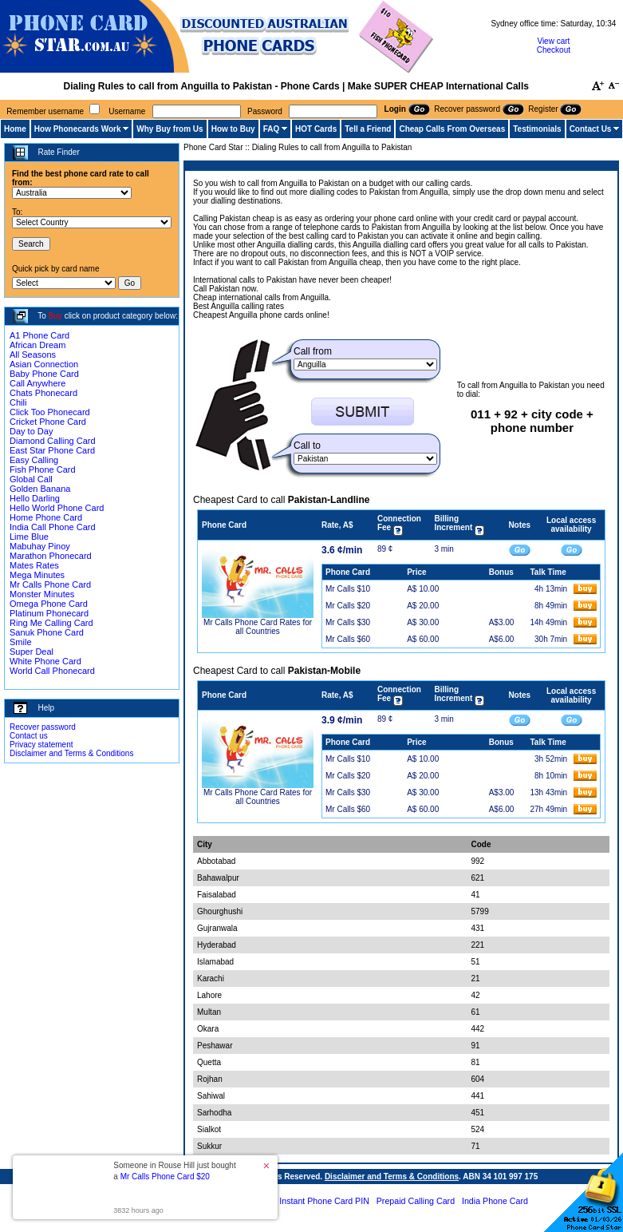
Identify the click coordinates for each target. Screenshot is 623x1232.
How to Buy (233, 129)
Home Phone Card (46, 517)
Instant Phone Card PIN (324, 1201)
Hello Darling (35, 498)
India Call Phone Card (53, 527)
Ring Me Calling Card (51, 623)
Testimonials (537, 129)
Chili (18, 402)
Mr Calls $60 (347, 639)
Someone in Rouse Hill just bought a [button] (174, 1171)
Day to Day (31, 431)
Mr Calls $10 (347, 588)
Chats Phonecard (43, 393)
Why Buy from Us (169, 129)
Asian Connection (44, 364)
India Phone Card (495, 1201)
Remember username (45, 111)
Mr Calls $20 (347, 605)
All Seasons (33, 354)
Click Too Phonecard (50, 412)
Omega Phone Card (49, 603)
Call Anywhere (37, 383)
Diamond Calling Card (53, 441)
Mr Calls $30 (347, 622)
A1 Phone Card (39, 335)
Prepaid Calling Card (416, 1201)
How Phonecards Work (77, 129)
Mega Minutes (37, 575)
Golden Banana (40, 488)
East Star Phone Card (52, 450)
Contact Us (591, 129)
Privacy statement (41, 744)
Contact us (29, 735)
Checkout (553, 50)
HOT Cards (316, 129)
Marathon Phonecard (51, 556)
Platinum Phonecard (49, 613)
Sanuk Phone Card (47, 632)
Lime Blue (29, 536)
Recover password (43, 727)
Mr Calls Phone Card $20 (165, 1176)
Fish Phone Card (43, 469)
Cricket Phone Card (48, 421)
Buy (55, 315)
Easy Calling (34, 460)
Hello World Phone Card (57, 508)
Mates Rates (34, 565)
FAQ (271, 129)
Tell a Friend (368, 129)
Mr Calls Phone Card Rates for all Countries (257, 627)
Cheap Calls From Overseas (452, 129)
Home (15, 129)
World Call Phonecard (52, 670)
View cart (553, 41)
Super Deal (31, 651)
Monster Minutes (42, 594)
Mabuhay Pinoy (40, 546)
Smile (21, 642)
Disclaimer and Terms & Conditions (71, 753)
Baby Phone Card (44, 373)
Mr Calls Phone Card (50, 584)
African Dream (37, 345)
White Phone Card (45, 661)
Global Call (31, 479)
